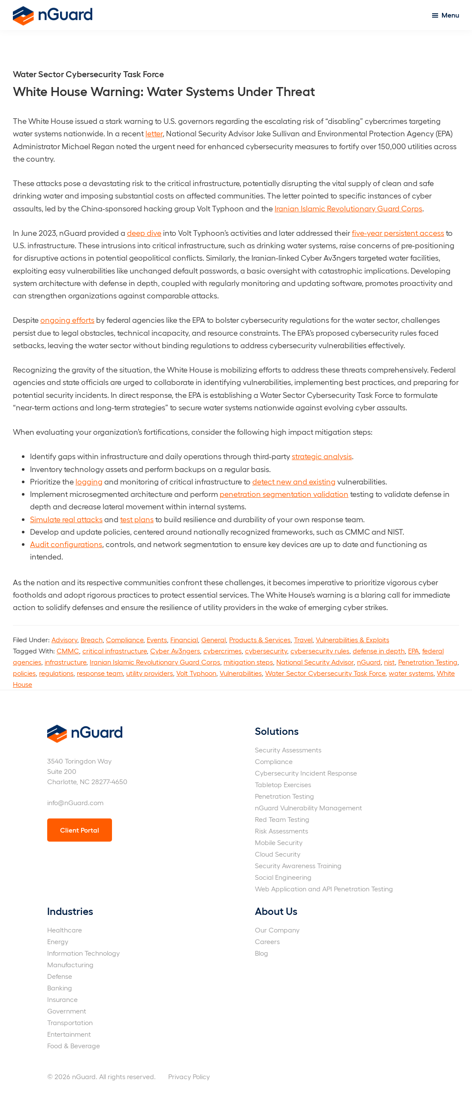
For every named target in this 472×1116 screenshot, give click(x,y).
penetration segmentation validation (284, 493)
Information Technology (83, 953)
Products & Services (259, 639)
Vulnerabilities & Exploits (352, 639)
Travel (303, 639)
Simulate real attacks (66, 518)
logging (89, 481)
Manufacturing (70, 964)
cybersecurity (266, 651)
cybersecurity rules (319, 651)
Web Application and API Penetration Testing (324, 888)
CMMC (68, 651)
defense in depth (379, 651)
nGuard (369, 662)
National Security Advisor (315, 662)
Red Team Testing (282, 819)
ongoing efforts (67, 319)
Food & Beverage (73, 1045)
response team (100, 673)
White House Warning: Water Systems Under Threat (164, 90)
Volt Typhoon (196, 673)
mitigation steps (248, 662)
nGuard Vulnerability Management (308, 807)
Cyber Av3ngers (175, 651)
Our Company (277, 930)
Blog (261, 953)
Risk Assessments (281, 831)
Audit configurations (66, 543)
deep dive (144, 232)
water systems (411, 673)
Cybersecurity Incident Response (306, 773)
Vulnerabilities (241, 673)
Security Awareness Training (298, 865)
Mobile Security (279, 842)
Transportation (70, 1022)
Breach (92, 639)
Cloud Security (277, 854)
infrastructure (65, 662)
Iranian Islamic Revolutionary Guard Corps (348, 208)
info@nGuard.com (75, 802)
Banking (59, 988)
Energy (57, 941)
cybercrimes (222, 651)
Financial (184, 639)
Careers (267, 941)
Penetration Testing (427, 662)
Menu (450, 15)
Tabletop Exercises (283, 784)
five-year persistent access (398, 232)
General (213, 639)
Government (66, 1011)
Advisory (64, 639)
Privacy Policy (189, 1076)
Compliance (124, 639)
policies (24, 673)
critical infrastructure (114, 651)
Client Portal (79, 830)
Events (157, 639)
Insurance (62, 999)
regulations (56, 673)
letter (154, 133)
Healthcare (64, 930)
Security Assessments (288, 750)
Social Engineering (283, 877)
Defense (59, 976)
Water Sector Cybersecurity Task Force (325, 673)
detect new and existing (294, 481)
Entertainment (69, 1034)
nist (389, 662)
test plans (137, 518)
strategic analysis (322, 455)
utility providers (149, 673)
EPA (413, 651)
